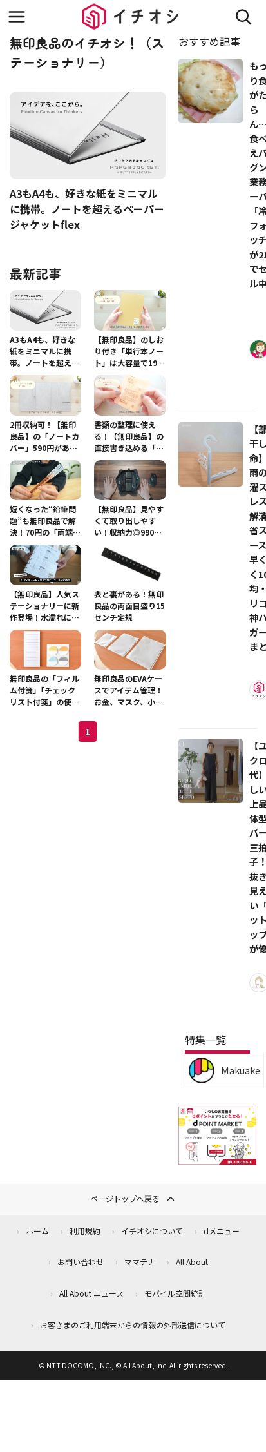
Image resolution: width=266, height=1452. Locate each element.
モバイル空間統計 (175, 1293)
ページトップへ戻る (133, 1199)
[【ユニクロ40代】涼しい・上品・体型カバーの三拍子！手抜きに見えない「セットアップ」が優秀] (210, 771)
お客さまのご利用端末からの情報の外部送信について (132, 1324)
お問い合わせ (80, 1261)
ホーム (37, 1230)
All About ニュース (91, 1293)
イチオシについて (152, 1230)
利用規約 (85, 1230)
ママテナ (139, 1261)
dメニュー (222, 1230)
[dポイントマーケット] (217, 1157)
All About (192, 1261)
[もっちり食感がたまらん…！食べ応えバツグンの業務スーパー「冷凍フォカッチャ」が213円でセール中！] (210, 91)
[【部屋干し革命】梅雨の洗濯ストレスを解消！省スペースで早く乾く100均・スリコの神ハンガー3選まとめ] (210, 454)
